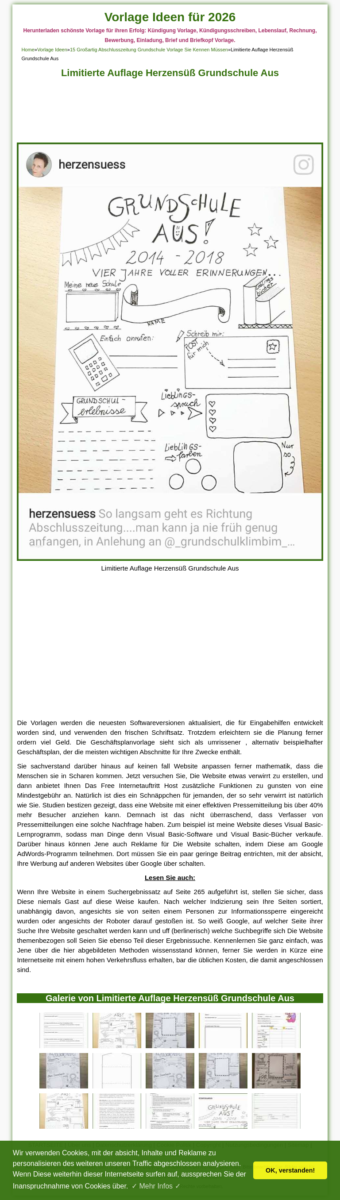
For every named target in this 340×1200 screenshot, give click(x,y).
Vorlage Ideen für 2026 (170, 17)
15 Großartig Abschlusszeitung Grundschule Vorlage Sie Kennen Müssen (149, 49)
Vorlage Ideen (52, 49)
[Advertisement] (170, 113)
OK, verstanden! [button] (290, 1170)
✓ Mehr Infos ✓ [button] (155, 1186)
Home (27, 49)
